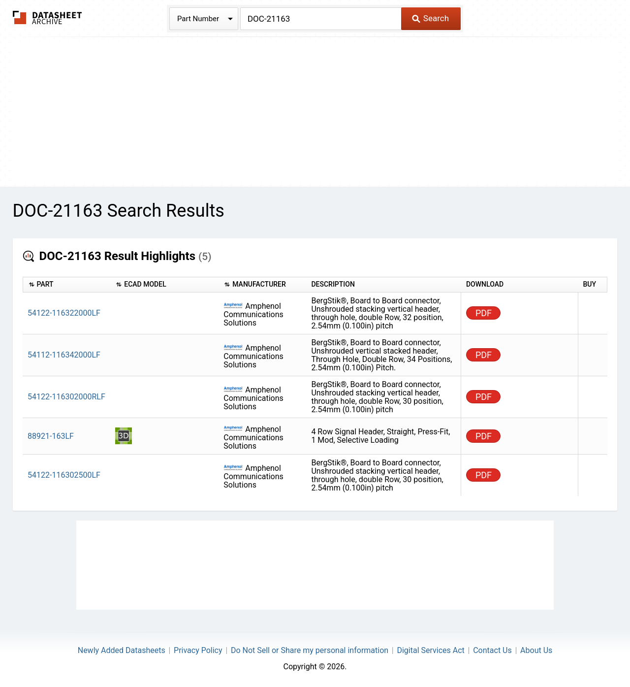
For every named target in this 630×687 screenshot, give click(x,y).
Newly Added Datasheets (121, 650)
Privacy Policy (198, 650)
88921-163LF (51, 436)
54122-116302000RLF (66, 396)
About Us (536, 650)
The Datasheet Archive (47, 17)
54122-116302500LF (64, 475)
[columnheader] (66, 285)
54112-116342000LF (64, 355)
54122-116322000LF (64, 313)
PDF (483, 313)
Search (430, 18)
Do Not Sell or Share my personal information (309, 650)
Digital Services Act (430, 650)
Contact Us (492, 650)
